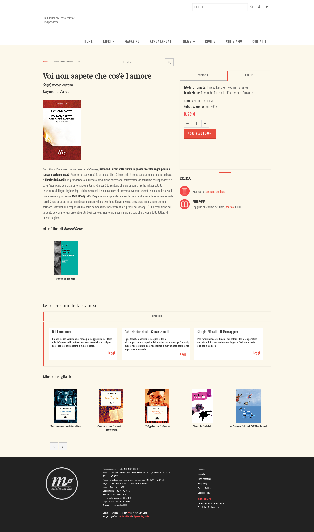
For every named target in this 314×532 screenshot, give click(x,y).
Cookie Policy (204, 492)
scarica (230, 207)
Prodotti (46, 61)
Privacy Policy (204, 488)
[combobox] (220, 7)
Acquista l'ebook (200, 133)
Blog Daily (202, 483)
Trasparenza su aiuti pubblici (115, 505)
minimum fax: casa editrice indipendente (58, 20)
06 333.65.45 (204, 503)
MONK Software (140, 512)
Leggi (111, 353)
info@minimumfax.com (214, 507)
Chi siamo (202, 469)
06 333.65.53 (219, 503)
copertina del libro (215, 192)
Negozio (201, 474)
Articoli (157, 316)
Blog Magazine (204, 478)
